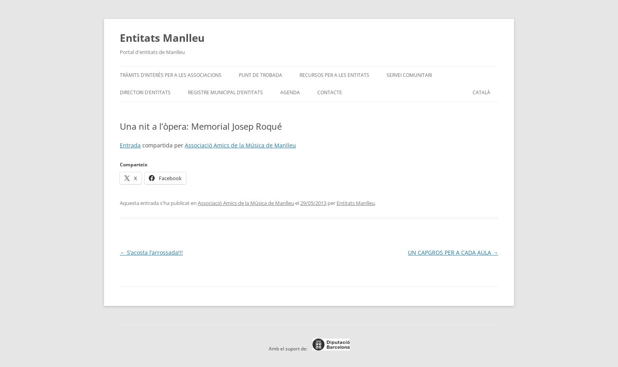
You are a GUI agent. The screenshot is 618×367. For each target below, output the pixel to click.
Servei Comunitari (409, 75)
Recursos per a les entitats (334, 75)
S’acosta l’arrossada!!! (151, 252)
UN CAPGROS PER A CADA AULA (453, 252)
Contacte (329, 92)
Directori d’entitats (145, 92)
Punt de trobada (260, 75)
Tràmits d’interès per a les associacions (171, 75)
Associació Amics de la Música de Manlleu (240, 145)
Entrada (130, 145)
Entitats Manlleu (162, 38)
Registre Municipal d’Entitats (225, 92)
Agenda (290, 92)
